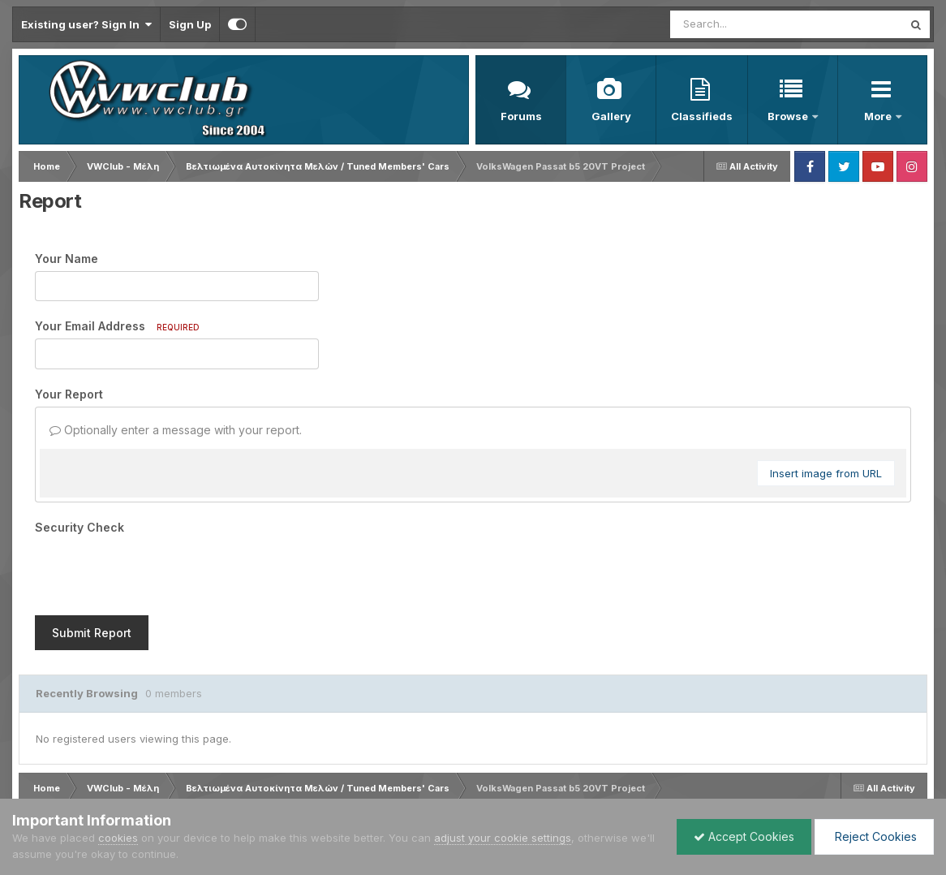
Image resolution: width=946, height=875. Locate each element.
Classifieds (702, 116)
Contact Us (190, 785)
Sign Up (190, 24)
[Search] (742, 24)
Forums (521, 116)
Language (40, 785)
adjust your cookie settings (502, 837)
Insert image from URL (826, 473)
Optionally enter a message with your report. (175, 430)
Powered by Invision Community (857, 785)
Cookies (251, 785)
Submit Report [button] (91, 569)
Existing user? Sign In (86, 24)
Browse (789, 116)
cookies (118, 837)
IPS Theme (38, 770)
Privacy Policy (116, 785)
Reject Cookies (874, 836)
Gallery (611, 116)
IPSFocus (104, 770)
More (879, 116)
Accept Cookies (744, 836)
